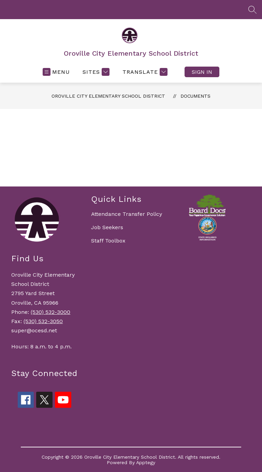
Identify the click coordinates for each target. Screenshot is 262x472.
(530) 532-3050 (43, 321)
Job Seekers (107, 227)
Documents (195, 96)
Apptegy (145, 462)
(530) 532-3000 (50, 312)
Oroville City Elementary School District (108, 96)
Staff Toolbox (108, 240)
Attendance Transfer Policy (126, 214)
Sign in (202, 72)
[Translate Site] (144, 72)
